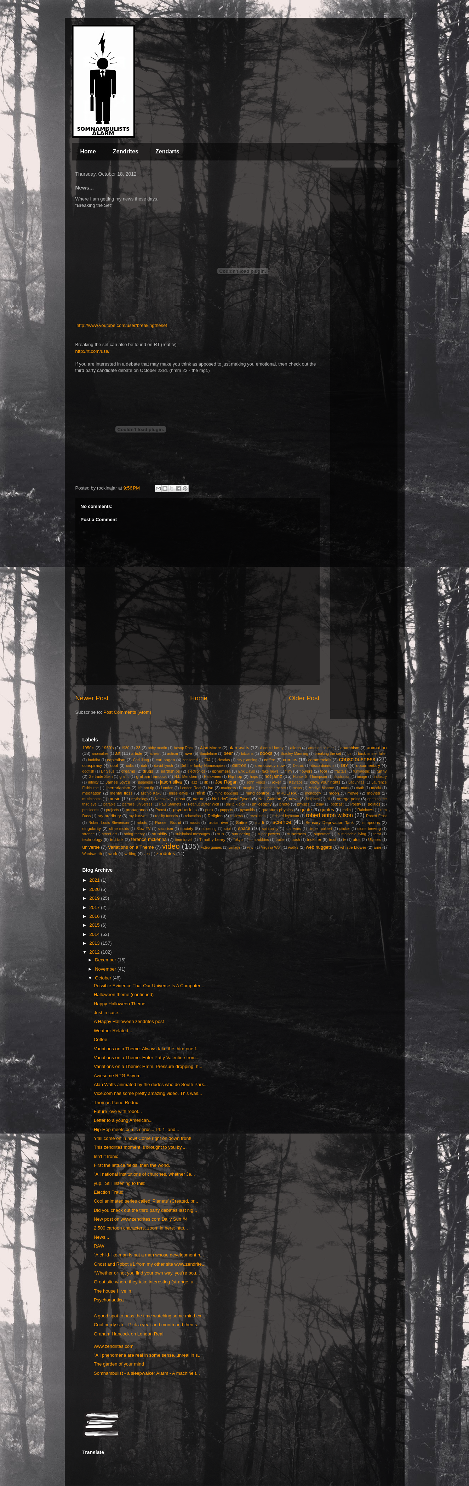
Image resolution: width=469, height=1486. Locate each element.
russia (195, 823)
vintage (235, 847)
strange (88, 834)
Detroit (298, 766)
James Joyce (117, 782)
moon (333, 793)
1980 (125, 748)
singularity (91, 828)
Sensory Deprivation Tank (329, 822)
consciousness (357, 759)
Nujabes (313, 799)
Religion (215, 815)
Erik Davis (246, 771)
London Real (190, 788)
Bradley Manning (294, 754)
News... (101, 1237)
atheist (155, 754)
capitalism (116, 759)
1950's (88, 747)
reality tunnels (166, 816)
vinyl (250, 847)
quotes (327, 809)
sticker (344, 829)
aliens (295, 747)
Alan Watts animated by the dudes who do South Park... (151, 1084)
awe (188, 753)
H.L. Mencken (186, 777)
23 (138, 747)
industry (380, 777)
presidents (90, 810)
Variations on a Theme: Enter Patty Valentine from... (146, 1057)
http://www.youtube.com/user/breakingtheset (121, 325)
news (293, 798)
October (104, 978)
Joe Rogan (226, 782)
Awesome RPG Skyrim (117, 1075)
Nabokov (162, 799)
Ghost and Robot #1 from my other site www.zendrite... (150, 1264)
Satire (241, 822)
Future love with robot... (118, 1111)
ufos (357, 839)
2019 (95, 898)
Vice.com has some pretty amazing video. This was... (148, 1093)
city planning (247, 760)
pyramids (247, 810)
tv (344, 840)
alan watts (239, 747)
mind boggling (226, 793)
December (106, 959)
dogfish (88, 771)
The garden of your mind (119, 1364)
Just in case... (108, 1012)
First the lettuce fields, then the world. (132, 1165)
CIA (208, 760)
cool (114, 765)
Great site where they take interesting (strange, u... (145, 1281)
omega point (348, 798)
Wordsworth (92, 854)
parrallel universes (137, 804)
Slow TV (143, 829)
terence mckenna (149, 839)
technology (92, 839)
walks (293, 847)
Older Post (304, 698)
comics (290, 759)
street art (109, 834)
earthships (170, 771)
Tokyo (237, 840)
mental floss (121, 793)
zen (147, 854)
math (360, 788)
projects (112, 810)
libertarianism (117, 787)
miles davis (178, 793)
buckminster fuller (372, 754)
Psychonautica (109, 1300)
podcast (337, 804)
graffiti (124, 777)
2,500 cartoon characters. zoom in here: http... (141, 1228)
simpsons (371, 822)
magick (248, 788)
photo (284, 804)
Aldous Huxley (271, 748)
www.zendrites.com (113, 1346)
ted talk (117, 839)
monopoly (313, 793)
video (171, 846)
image (362, 777)
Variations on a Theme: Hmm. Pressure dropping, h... (148, 1066)
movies (373, 793)
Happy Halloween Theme (119, 1003)
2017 (95, 907)
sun (220, 833)
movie (353, 793)
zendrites (165, 853)
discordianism (322, 766)
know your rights (325, 782)
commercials (320, 759)
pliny (320, 804)
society (187, 828)
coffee (269, 759)
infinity (93, 782)
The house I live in (112, 1291)
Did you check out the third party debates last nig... (145, 1210)
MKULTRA (287, 793)
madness (228, 788)
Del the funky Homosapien (203, 766)
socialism (165, 829)
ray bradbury (109, 815)
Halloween (212, 777)
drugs (148, 771)
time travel (183, 840)
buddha (94, 760)
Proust (160, 810)
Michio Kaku (151, 793)
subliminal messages (192, 834)
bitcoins (247, 754)
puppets (226, 810)
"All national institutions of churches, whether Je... (144, 1174)
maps (297, 788)
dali (144, 766)
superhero (296, 833)
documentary (368, 765)
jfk (206, 782)
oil (328, 799)
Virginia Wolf (271, 847)
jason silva (171, 782)
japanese (145, 782)
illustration (342, 777)
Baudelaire (208, 754)
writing (131, 853)
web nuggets (319, 847)
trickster (314, 839)
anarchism (349, 747)
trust (332, 840)
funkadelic (361, 771)
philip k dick (235, 804)
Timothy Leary (212, 839)
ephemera (221, 771)
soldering (208, 829)
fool (323, 771)
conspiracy (92, 765)
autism (172, 754)
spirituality (270, 829)
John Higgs (255, 782)
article (136, 753)
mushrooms (92, 799)
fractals (340, 771)
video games (211, 847)
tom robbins (259, 840)
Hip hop (235, 776)
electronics (196, 771)
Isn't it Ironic (106, 1156)
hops (254, 777)
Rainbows (366, 810)
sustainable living (352, 834)
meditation (92, 793)
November (106, 969)
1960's (108, 747)
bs (349, 754)
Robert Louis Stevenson (108, 823)
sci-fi (260, 822)
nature (199, 798)
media (376, 788)
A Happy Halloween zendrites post (129, 1021)
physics (303, 804)
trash (296, 840)
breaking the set (328, 754)
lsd (210, 787)
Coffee (100, 1039)
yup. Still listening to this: (119, 1183)
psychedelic (185, 809)
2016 (95, 916)
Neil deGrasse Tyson (231, 798)
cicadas (223, 760)
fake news (270, 771)
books (266, 753)
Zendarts (167, 151)
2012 (95, 952)
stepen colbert (320, 829)
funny (382, 771)
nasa (180, 798)
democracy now (270, 765)
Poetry (355, 804)
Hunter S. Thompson (310, 777)
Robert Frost (376, 816)
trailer (280, 840)
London (167, 788)
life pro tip (146, 788)
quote (306, 809)
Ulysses (374, 840)
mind (200, 793)
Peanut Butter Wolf (203, 804)
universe (91, 847)
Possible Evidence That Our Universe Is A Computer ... (150, 985)
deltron (239, 765)
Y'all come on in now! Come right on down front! (142, 1138)
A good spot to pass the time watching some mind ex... (149, 1315)
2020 (95, 889)
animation (377, 747)
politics (374, 804)
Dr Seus (107, 771)
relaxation (193, 816)
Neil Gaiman (269, 798)
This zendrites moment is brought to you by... (139, 1147)
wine (377, 847)
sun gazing (241, 834)
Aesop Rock (183, 748)
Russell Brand (168, 822)
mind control (257, 793)
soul (227, 829)
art (117, 753)
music (114, 798)
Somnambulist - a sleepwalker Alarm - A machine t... (147, 1373)
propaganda (137, 809)
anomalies (100, 754)
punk (209, 810)
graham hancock (151, 776)
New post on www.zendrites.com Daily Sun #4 (141, 1219)
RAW (99, 1246)
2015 (95, 925)
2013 (95, 943)
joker (276, 782)
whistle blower (353, 847)
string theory (134, 834)
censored (190, 760)
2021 (95, 880)
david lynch (163, 766)
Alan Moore (210, 747)
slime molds (119, 829)
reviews (236, 816)
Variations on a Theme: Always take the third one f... (147, 1048)
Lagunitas (356, 782)
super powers (269, 834)
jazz (193, 782)
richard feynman (286, 816)
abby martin (157, 748)
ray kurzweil (138, 816)
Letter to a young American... (123, 1120)
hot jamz (273, 776)
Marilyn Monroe (321, 788)
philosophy (262, 804)
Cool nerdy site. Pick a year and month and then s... (147, 1324)
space (244, 828)
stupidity (159, 833)
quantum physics (277, 809)
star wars (293, 829)
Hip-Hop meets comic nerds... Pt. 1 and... (136, 1129)
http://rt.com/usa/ (92, 351)
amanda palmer (321, 748)
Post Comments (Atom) (127, 712)
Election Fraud (109, 1192)
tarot (377, 834)
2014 (95, 934)
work (112, 853)
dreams (128, 771)
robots (142, 823)
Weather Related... (113, 1030)
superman (322, 834)
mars (345, 788)
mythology (139, 799)
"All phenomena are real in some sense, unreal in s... (148, 1355)
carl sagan (165, 759)
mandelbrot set (273, 788)
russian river (217, 823)
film (288, 771)
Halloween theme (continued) (124, 994)
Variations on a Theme (131, 847)
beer (228, 753)
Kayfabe (296, 782)
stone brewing (369, 829)
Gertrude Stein (100, 777)
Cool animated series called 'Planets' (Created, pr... (146, 1201)
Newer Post (92, 698)
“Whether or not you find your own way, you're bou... (147, 1273)
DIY (344, 765)
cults (129, 766)
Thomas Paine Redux (116, 1102)
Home (88, 151)
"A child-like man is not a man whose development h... (149, 1255)
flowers (306, 771)
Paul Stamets (170, 804)
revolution (257, 816)
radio (347, 810)
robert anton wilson (329, 815)
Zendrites (125, 151)
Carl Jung (141, 760)
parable (109, 804)
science (282, 822)
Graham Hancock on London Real (129, 1334)
